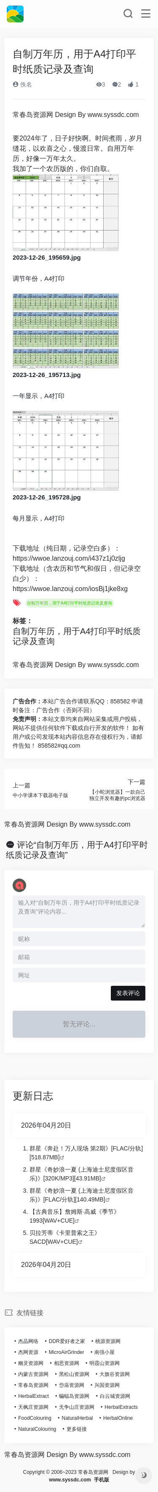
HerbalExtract (33, 1396)
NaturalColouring (37, 1429)
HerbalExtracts (121, 1407)
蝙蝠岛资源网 (74, 1396)
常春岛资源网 (33, 1385)
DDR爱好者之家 (67, 1341)
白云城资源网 (115, 1396)
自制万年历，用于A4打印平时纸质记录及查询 (69, 603)
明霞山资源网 (104, 1363)
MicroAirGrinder (66, 1352)
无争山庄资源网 (76, 1407)
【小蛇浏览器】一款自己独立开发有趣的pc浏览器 (117, 795)
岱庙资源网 (71, 1385)
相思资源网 (66, 1363)
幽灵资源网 (30, 1363)
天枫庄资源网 (33, 1407)
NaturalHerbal (77, 1418)
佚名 (22, 84)
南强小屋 (104, 1352)
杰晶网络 (28, 1341)
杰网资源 (28, 1352)
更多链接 (77, 1429)
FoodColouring (34, 1418)
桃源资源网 (108, 1341)
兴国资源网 (107, 1385)
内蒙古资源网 (33, 1374)
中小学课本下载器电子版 (40, 795)
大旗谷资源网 (114, 1374)
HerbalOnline (118, 1418)
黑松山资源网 (74, 1374)
